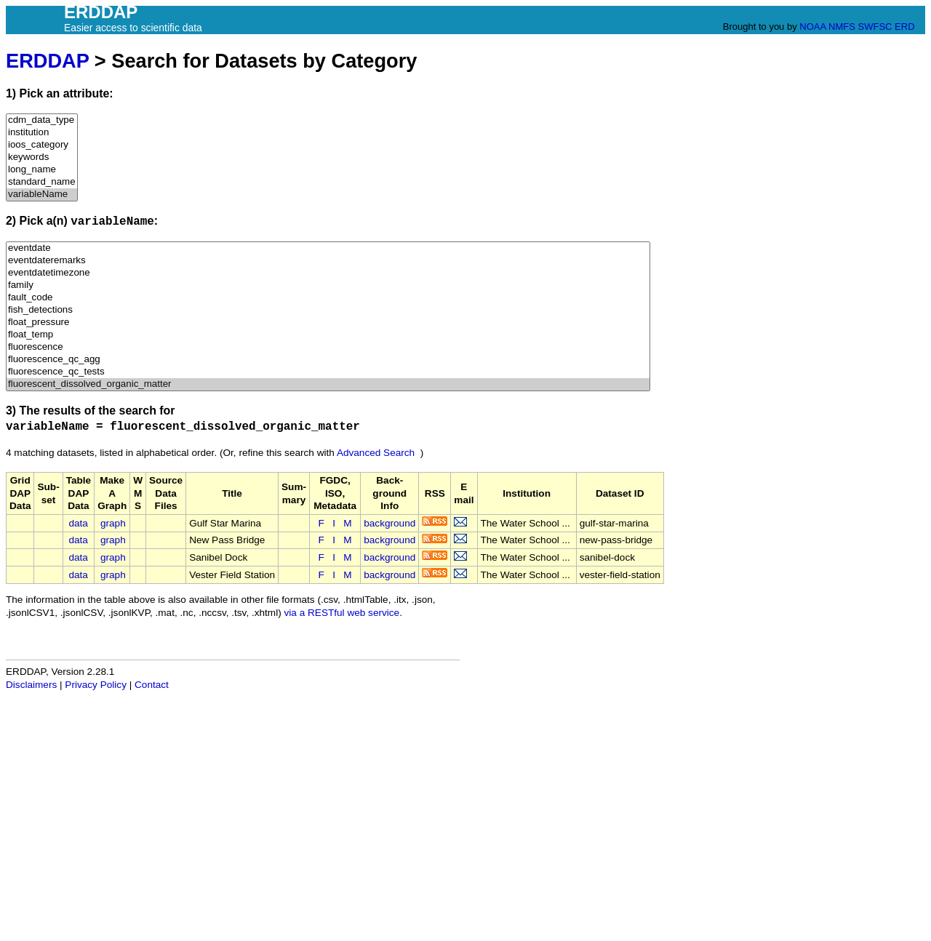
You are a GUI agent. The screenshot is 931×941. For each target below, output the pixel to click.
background (389, 523)
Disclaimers (31, 684)
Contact (152, 684)
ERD (904, 26)
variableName (42, 194)
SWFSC (875, 26)
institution (42, 133)
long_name (42, 170)
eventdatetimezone (328, 273)
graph (113, 523)
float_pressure (328, 322)
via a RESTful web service (342, 612)
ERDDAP (47, 60)
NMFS (841, 26)
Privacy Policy (96, 684)
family (328, 285)
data (77, 523)
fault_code (328, 298)
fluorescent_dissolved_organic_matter (328, 384)
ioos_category (42, 145)
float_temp (328, 335)
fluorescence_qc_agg (328, 359)
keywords (42, 157)
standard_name (42, 182)
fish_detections (328, 310)
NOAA (812, 26)
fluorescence (328, 347)
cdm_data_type (42, 120)
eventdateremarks (328, 261)
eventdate (328, 248)
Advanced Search (376, 452)
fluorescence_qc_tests (328, 372)
